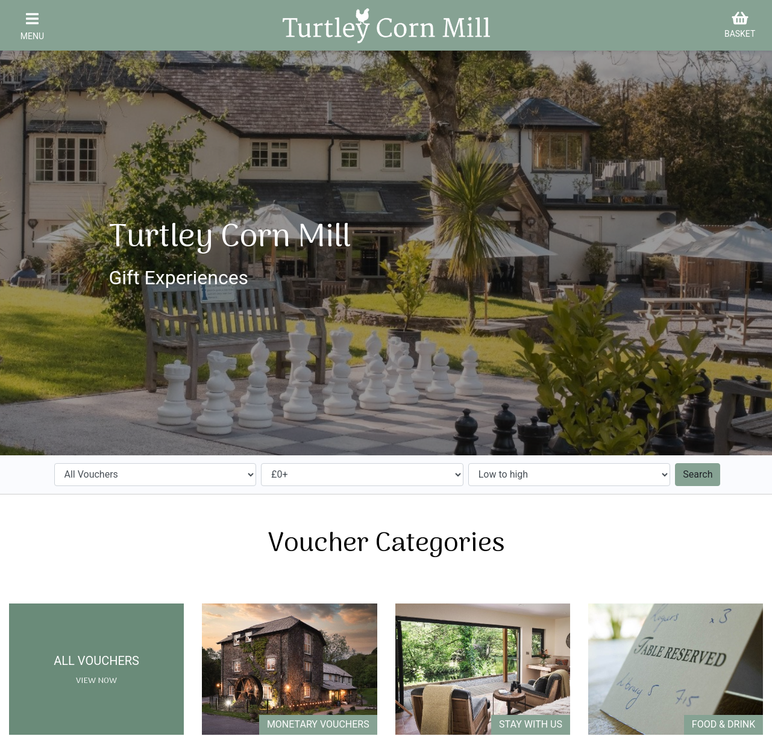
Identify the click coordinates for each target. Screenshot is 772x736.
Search (697, 474)
